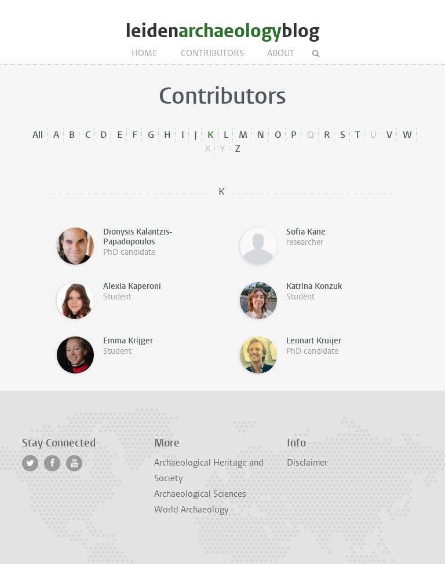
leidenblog (222, 31)
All (37, 135)
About (280, 53)
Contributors (212, 53)
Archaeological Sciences (200, 494)
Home (145, 53)
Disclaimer (307, 462)
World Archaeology (191, 509)
